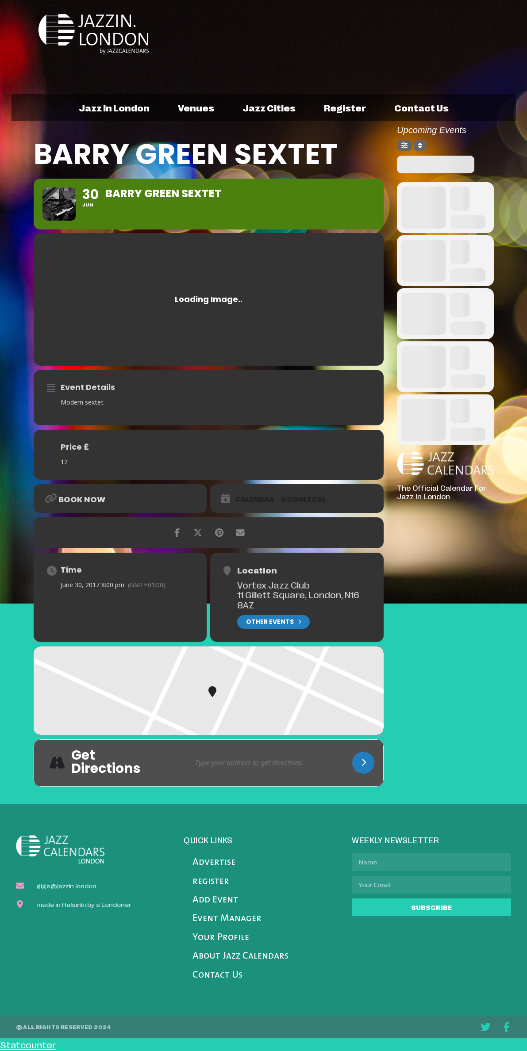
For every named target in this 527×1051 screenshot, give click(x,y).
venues (196, 107)
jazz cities (269, 107)
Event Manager (227, 918)
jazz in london (114, 107)
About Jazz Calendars (240, 956)
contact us (421, 107)
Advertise (213, 862)
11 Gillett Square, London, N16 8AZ (298, 599)
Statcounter (28, 1044)
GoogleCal (303, 499)
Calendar (254, 499)
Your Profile (220, 938)
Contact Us (217, 975)
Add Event (215, 900)
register (345, 107)
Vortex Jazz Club (273, 584)
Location (257, 570)
